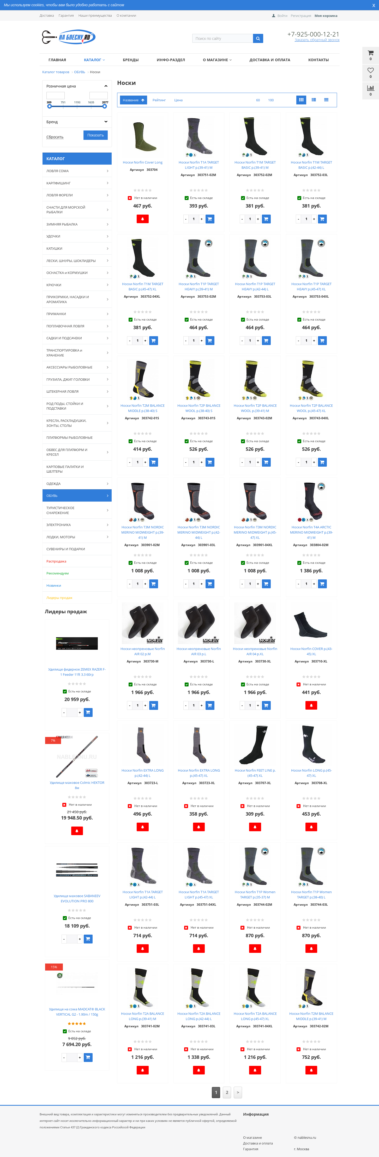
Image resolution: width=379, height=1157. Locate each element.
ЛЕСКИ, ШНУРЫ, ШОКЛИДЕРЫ (74, 260)
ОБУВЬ (74, 495)
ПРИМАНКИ (74, 313)
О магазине (217, 59)
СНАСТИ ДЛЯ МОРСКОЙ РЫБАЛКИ (74, 210)
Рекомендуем (57, 573)
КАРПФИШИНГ (74, 182)
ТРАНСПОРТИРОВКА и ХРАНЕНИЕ (74, 353)
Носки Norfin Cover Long (143, 162)
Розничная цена (61, 86)
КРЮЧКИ (74, 284)
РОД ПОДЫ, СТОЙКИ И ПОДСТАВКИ (74, 406)
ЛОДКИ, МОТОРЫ (74, 536)
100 (271, 100)
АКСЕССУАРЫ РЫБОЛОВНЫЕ (74, 367)
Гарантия (66, 15)
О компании (126, 15)
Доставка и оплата (270, 59)
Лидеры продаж (59, 597)
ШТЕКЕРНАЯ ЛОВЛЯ (74, 391)
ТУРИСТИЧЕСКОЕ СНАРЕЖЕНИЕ (74, 510)
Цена (178, 100)
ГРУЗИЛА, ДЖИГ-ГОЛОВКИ (74, 379)
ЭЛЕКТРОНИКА (74, 524)
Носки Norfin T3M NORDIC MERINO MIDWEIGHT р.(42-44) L (198, 532)
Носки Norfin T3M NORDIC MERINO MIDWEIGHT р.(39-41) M (142, 532)
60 (258, 100)
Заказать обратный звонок (317, 39)
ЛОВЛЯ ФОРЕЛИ (74, 195)
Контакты (318, 59)
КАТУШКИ (74, 248)
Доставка (47, 15)
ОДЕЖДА (74, 483)
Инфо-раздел (171, 59)
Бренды (131, 59)
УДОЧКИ (74, 236)
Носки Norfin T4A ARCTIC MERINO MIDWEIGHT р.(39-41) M (311, 532)
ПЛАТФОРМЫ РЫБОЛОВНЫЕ (69, 437)
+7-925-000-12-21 (313, 34)
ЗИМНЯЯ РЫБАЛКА (74, 224)
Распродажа (56, 561)
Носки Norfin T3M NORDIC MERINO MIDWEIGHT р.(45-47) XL (255, 532)
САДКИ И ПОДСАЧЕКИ (74, 338)
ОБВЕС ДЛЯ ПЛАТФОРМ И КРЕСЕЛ (74, 452)
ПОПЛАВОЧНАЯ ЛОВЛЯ (74, 326)
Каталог (94, 59)
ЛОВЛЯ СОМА (74, 170)
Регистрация (301, 15)
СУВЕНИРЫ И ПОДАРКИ (65, 549)
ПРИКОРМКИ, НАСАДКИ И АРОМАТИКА (74, 299)
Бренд (52, 121)
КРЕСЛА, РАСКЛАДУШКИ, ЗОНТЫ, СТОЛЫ (74, 423)
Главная (57, 59)
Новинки (53, 585)
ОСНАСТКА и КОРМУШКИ (74, 272)
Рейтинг (159, 100)
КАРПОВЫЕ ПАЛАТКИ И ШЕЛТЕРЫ (65, 469)
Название (133, 100)
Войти (282, 15)
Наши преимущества (95, 15)
